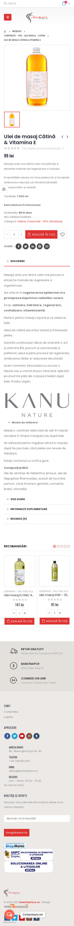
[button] (54, 546)
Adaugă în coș (43, 234)
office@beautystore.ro (23, 771)
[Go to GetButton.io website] (9, 922)
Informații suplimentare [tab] (28, 509)
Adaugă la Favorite (62, 234)
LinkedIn (33, 246)
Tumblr (36, 736)
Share (8, 246)
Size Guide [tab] (17, 499)
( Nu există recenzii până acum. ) (43, 148)
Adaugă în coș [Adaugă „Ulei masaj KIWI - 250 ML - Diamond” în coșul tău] (56, 621)
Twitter (26, 246)
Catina (21, 221)
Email (47, 246)
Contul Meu (11, 712)
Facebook (19, 246)
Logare (8, 717)
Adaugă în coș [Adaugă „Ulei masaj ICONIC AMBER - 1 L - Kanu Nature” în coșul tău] (21, 621)
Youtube (22, 736)
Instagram (29, 736)
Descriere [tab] (17, 261)
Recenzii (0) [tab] (18, 519)
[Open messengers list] (9, 914)
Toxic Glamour (31, 591)
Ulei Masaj (55, 221)
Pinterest (40, 246)
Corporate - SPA (37, 221)
